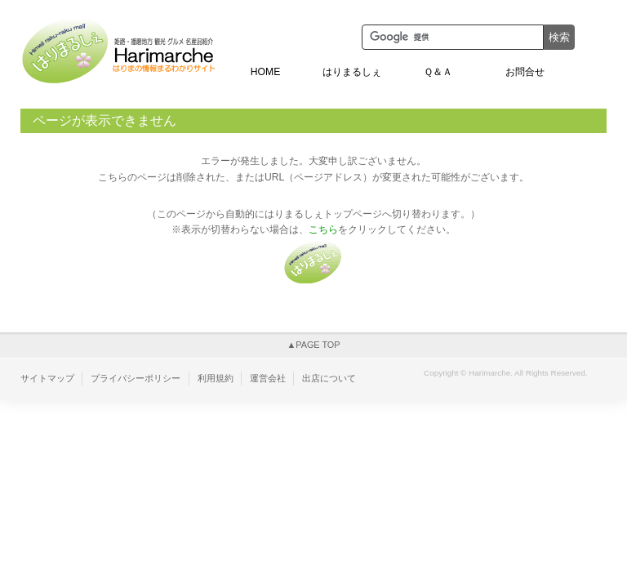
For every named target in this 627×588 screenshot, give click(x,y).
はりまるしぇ (351, 72)
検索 (559, 37)
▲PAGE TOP (313, 345)
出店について (329, 378)
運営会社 (268, 378)
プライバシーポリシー (135, 378)
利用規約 (215, 378)
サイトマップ (47, 378)
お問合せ (525, 72)
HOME (265, 72)
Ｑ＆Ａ (438, 72)
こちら (323, 229)
